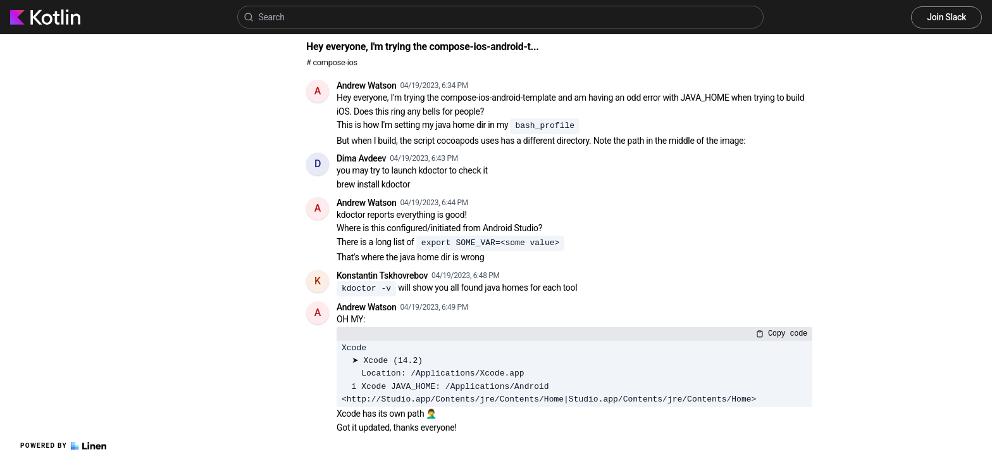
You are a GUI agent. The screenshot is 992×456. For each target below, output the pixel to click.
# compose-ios (331, 62)
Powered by (63, 446)
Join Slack (946, 17)
